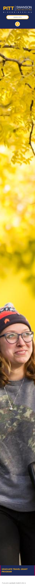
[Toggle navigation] (17, 24)
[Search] (17, 17)
